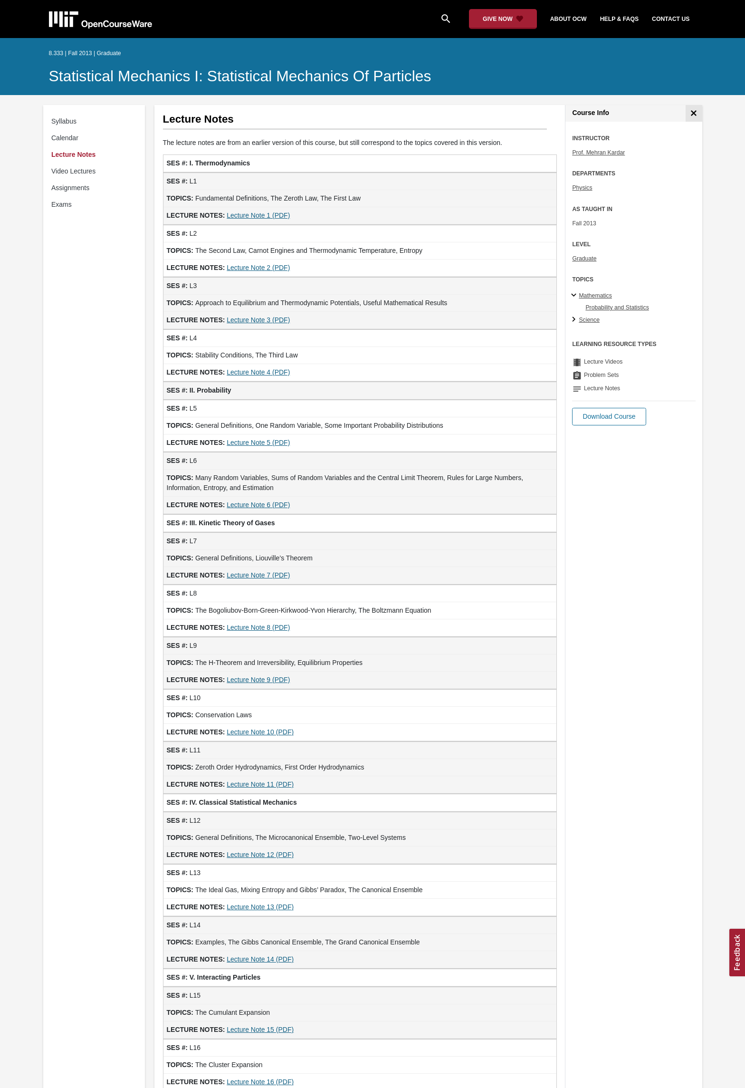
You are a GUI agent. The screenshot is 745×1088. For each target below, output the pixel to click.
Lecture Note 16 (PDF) (260, 1082)
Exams (61, 204)
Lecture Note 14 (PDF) (260, 959)
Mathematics (595, 295)
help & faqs (619, 19)
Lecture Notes (73, 154)
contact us (670, 19)
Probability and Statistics (617, 307)
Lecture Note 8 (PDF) (258, 627)
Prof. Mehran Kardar (598, 152)
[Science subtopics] (575, 320)
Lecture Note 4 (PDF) (258, 372)
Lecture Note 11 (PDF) (260, 784)
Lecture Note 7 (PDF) (258, 575)
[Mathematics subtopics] (575, 295)
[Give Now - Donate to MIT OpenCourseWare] (503, 19)
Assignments (70, 188)
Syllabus (63, 121)
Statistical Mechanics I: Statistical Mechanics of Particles (240, 76)
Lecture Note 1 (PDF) (258, 215)
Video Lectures (73, 171)
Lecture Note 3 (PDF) (258, 320)
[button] (609, 416)
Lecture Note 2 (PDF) (258, 267)
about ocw (568, 19)
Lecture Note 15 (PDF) (260, 1029)
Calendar (64, 138)
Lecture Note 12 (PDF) (260, 854)
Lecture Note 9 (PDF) (258, 680)
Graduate (584, 258)
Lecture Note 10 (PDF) (260, 732)
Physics (582, 187)
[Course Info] (694, 113)
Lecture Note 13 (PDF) (260, 907)
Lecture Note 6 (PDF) (258, 505)
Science (589, 320)
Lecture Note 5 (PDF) (258, 442)
